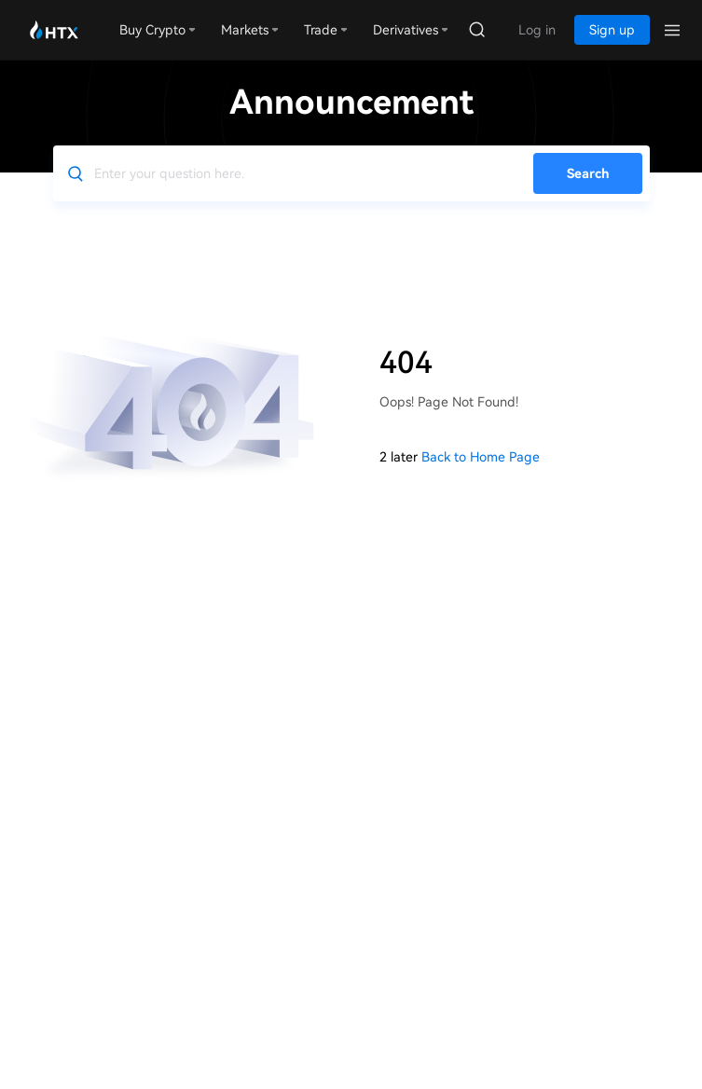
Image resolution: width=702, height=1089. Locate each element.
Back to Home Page (480, 456)
